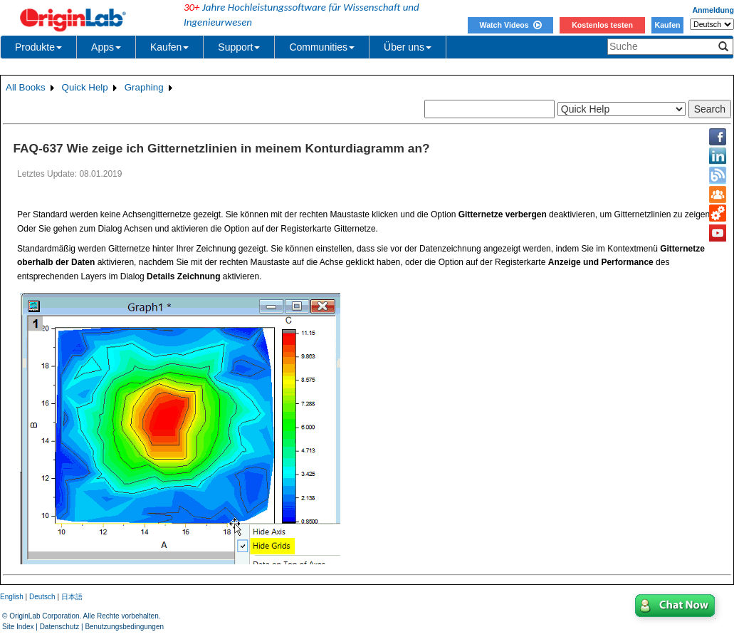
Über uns (407, 47)
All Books (26, 87)
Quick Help (85, 87)
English (11, 597)
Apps (106, 47)
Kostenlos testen (602, 25)
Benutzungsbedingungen (124, 627)
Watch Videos (510, 25)
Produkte (38, 47)
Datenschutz (60, 627)
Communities (322, 47)
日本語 (72, 597)
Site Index (17, 627)
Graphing (144, 87)
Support (239, 47)
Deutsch (42, 597)
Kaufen (667, 25)
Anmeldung (713, 10)
